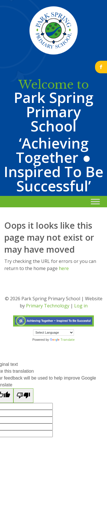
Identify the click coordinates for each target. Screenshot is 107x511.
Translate (62, 339)
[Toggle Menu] (95, 201)
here (64, 268)
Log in (81, 306)
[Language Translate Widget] (53, 332)
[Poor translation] (23, 395)
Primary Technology (47, 306)
